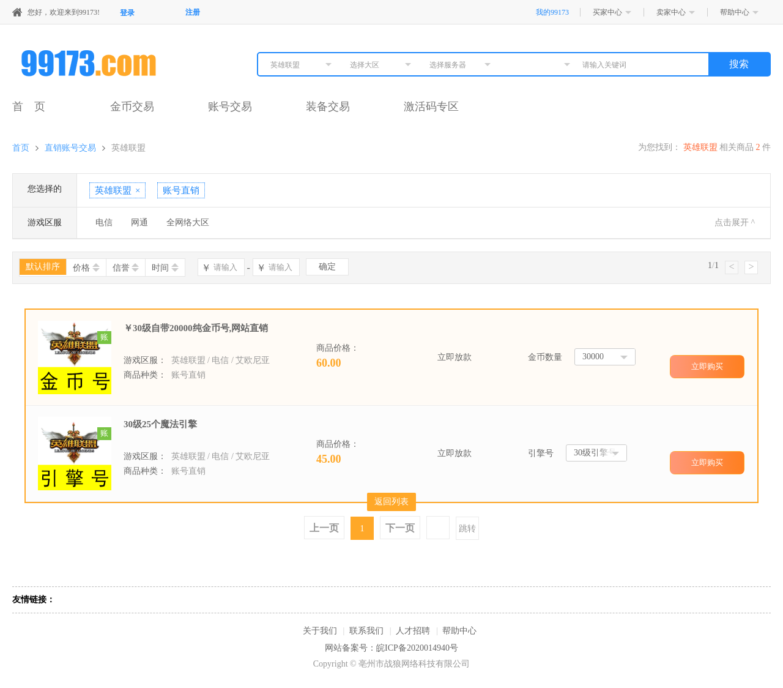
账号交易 (230, 106)
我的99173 (552, 12)
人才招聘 (413, 630)
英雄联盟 (128, 147)
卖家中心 (671, 12)
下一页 (400, 528)
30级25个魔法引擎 (160, 424)
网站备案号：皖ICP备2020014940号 (391, 647)
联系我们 (366, 630)
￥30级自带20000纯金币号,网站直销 (196, 328)
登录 (127, 13)
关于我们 (320, 630)
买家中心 (607, 12)
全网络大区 (187, 222)
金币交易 (132, 106)
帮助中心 (734, 12)
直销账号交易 (70, 147)
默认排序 (43, 266)
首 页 (28, 106)
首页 (20, 147)
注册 (192, 12)
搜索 (739, 64)
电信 (104, 222)
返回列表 (391, 501)
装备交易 (328, 106)
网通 (139, 222)
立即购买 (707, 366)
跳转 (467, 528)
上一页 (324, 528)
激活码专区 (431, 106)
